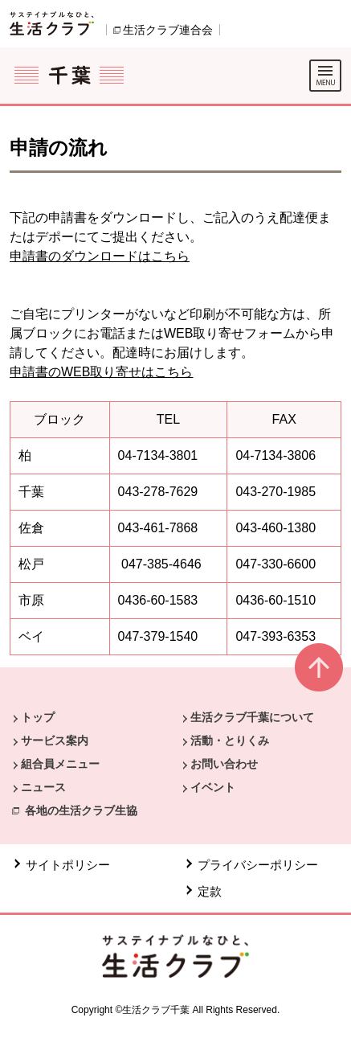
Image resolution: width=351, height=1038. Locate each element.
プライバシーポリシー (258, 865)
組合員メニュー (60, 763)
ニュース (43, 787)
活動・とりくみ (229, 740)
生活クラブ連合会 (168, 29)
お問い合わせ (224, 763)
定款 (210, 891)
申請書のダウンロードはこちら (100, 256)
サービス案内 (54, 740)
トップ (38, 717)
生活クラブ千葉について (252, 717)
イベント (212, 787)
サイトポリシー (68, 865)
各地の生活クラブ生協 (81, 810)
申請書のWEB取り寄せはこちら (101, 372)
